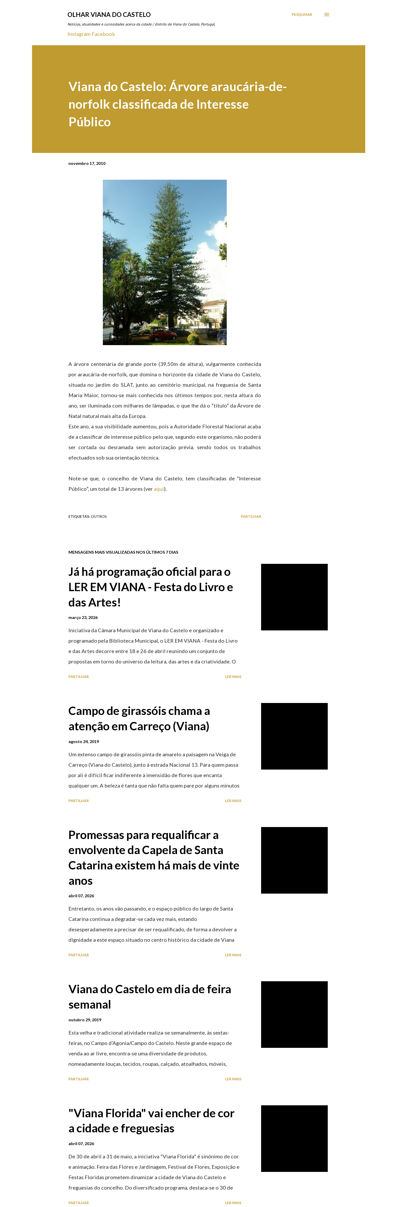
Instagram (79, 34)
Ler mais (233, 676)
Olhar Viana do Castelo (109, 14)
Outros (99, 516)
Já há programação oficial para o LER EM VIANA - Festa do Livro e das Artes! (150, 587)
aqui (159, 489)
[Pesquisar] (302, 14)
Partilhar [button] (251, 516)
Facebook (103, 34)
